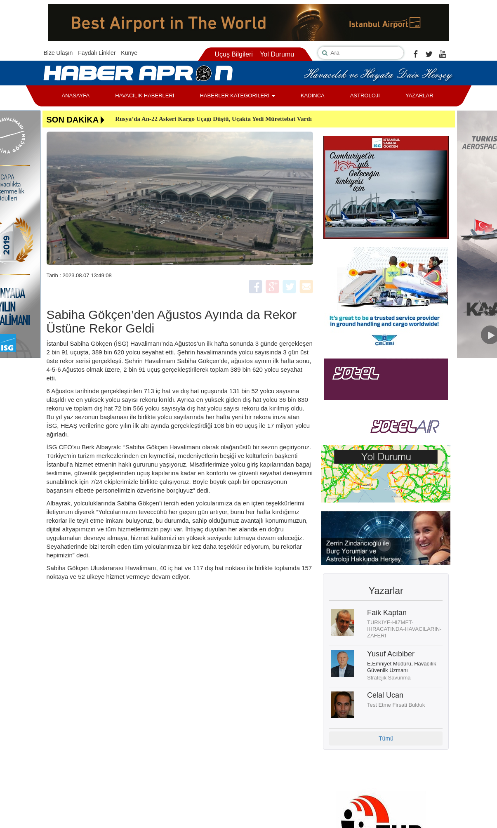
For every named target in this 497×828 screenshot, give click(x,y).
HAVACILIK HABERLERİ (144, 95)
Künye (129, 53)
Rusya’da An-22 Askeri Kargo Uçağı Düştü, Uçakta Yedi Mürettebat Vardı (213, 119)
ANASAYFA (76, 95)
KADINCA (313, 95)
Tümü (386, 738)
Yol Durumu (277, 54)
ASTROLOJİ (365, 95)
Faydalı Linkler (96, 53)
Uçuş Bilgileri (233, 54)
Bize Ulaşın (58, 53)
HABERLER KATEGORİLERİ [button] (237, 95)
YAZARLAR (419, 95)
